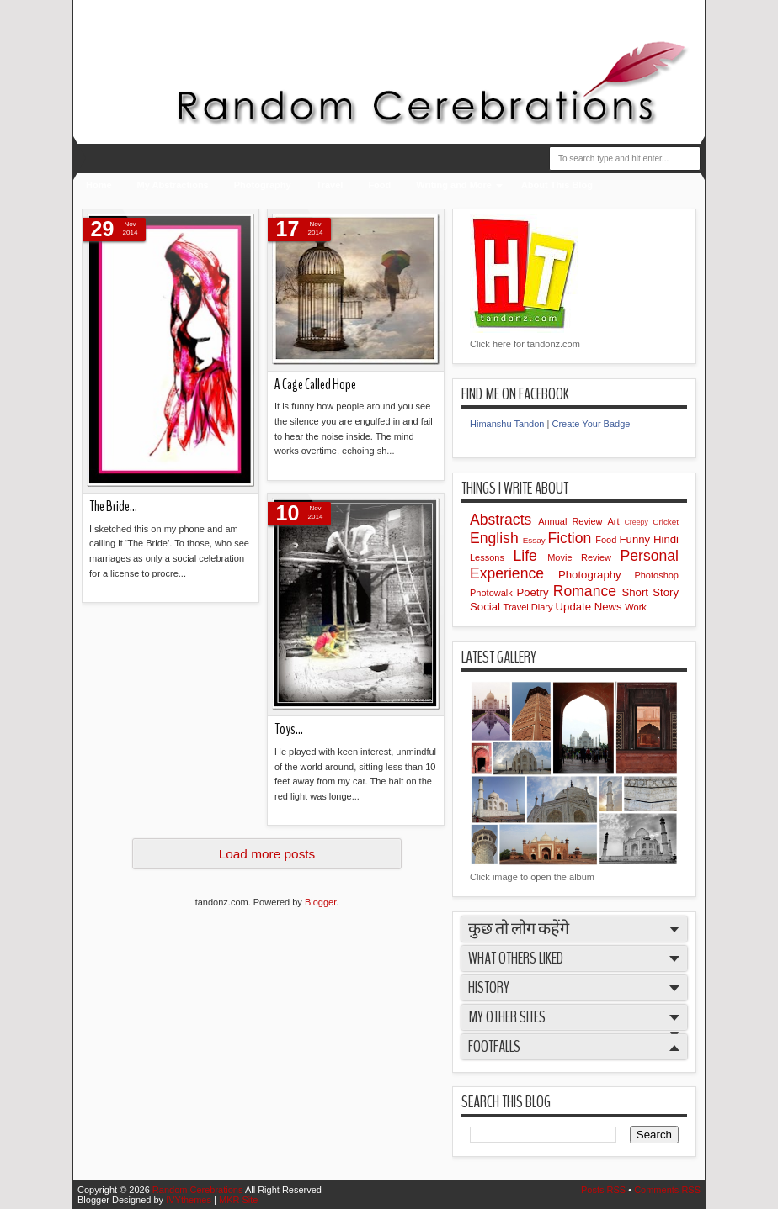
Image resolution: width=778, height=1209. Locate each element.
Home (99, 185)
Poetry (534, 592)
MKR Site (238, 1200)
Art (615, 521)
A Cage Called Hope (315, 384)
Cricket (666, 521)
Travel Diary (530, 607)
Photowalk (493, 593)
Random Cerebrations (198, 1190)
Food (379, 185)
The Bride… (113, 506)
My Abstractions (173, 185)
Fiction (571, 538)
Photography (262, 185)
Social (487, 606)
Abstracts (504, 519)
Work (635, 607)
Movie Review (583, 557)
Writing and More (454, 185)
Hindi (666, 539)
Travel (330, 185)
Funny (636, 539)
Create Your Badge (591, 424)
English (496, 538)
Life (530, 555)
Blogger (320, 902)
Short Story (650, 592)
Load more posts (267, 854)
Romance (587, 591)
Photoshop (656, 575)
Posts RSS (604, 1190)
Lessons (491, 557)
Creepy (639, 522)
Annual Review (572, 521)
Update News (591, 606)
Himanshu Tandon (507, 424)
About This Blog (557, 185)
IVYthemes (190, 1200)
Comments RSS (667, 1190)
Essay (535, 540)
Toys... (288, 729)
